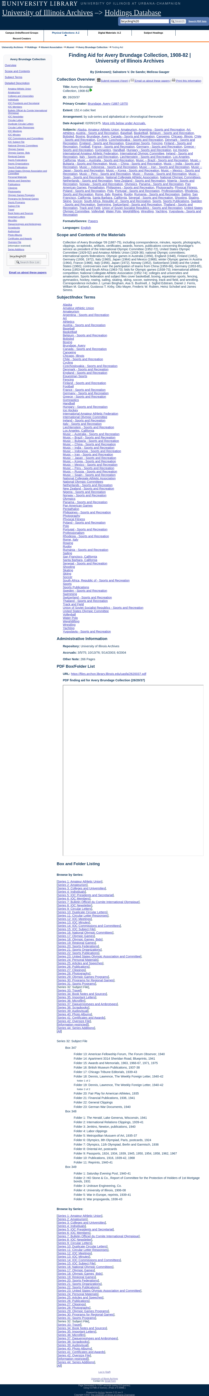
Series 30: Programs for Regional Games (85, 980)
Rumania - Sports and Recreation (157, 194)
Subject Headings (153, 32)
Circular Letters (15, 120)
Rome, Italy (102, 194)
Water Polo (113, 211)
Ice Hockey (180, 150)
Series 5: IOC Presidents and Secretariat (85, 895)
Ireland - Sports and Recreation (84, 420)
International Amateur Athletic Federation (90, 153)
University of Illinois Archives (47, 13)
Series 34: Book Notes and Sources (81, 994)
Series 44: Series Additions (75, 1028)
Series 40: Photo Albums (74, 1014)
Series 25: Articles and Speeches (79, 963)
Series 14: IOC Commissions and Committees (88, 925)
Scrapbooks (14, 227)
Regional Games (16, 156)
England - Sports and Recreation (101, 143)
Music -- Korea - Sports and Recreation (132, 170)
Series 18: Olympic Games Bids (79, 939)
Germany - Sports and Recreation (159, 146)
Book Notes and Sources (20, 213)
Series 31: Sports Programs (76, 983)
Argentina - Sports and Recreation (162, 129)
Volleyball (97, 211)
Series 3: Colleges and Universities (81, 888)
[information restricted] (72, 1024)
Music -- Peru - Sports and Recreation (105, 174)
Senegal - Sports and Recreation (151, 197)
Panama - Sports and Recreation (161, 184)
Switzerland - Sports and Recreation (137, 204)
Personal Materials (17, 177)
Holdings (32, 47)
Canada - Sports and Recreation (133, 136)
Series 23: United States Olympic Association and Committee (98, 956)
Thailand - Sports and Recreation (85, 601)
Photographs (14, 191)
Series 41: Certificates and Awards (80, 1017)
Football (84, 146)
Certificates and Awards (20, 238)
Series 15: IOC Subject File (75, 929)
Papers (93, 221)
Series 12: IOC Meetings (74, 919)
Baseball (126, 133)
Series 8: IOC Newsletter (74, 905)
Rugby (128, 194)
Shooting (181, 197)
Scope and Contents (17, 71)
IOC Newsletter (15, 116)
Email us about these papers (27, 272)
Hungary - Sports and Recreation (148, 150)
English (86, 227)
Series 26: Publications (73, 966)
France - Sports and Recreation (113, 146)
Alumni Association (51, 47)
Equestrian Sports (138, 143)
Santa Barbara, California (109, 197)
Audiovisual (14, 231)
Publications (14, 184)
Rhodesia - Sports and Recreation (86, 536)
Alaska (81, 129)
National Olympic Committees (23, 145)
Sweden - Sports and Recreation (85, 590)
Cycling (102, 139)
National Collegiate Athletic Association (132, 177)
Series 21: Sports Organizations (79, 949)
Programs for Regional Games (23, 198)
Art (188, 129)
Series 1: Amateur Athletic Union (79, 881)
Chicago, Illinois (182, 136)
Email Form (110, 1381)
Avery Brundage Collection (93, 47)
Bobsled (68, 136)
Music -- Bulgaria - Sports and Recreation (91, 441)
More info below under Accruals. (124, 123)
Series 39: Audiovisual (72, 1011)
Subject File (14, 206)
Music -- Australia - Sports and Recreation (105, 160)
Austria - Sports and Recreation (97, 133)
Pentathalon (96, 187)
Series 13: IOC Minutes (73, 922)
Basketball (141, 133)
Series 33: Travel (68, 990)
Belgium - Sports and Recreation (172, 133)
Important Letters (16, 217)
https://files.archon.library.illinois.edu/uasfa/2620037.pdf (108, 674)
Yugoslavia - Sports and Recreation (87, 631)
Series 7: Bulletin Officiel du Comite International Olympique (98, 902)
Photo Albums (15, 235)
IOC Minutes (14, 134)
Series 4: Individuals (71, 891)
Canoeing (163, 136)
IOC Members (15, 107)
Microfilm (12, 220)
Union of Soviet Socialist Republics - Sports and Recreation (142, 208)
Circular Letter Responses (21, 127)
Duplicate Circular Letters (21, 124)
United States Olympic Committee (86, 611)
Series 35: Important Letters (76, 997)
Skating (194, 197)
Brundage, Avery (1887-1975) (108, 103)
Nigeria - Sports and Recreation (84, 492)
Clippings (12, 188)
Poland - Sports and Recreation (84, 191)
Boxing (80, 136)
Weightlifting (131, 211)
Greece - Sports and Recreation (84, 396)
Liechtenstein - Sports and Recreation (145, 157)
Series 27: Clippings (71, 970)
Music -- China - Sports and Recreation (135, 163)
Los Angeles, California (78, 430)
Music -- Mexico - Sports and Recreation (90, 464)
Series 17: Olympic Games (75, 936)
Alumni (70, 47)
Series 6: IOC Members (73, 898)
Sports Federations (17, 160)
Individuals (13, 99)
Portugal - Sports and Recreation (137, 191)
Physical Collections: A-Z (65, 32)
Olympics (131, 184)
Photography (164, 187)
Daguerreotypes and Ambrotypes (24, 224)
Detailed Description (17, 83)
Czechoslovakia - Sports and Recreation (136, 139)
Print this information (186, 80)
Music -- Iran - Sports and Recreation (164, 167)
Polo (110, 191)
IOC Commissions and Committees (25, 138)
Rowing (117, 194)
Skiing (67, 201)
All (59, 1031)
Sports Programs (16, 202)
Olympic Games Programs (21, 195)
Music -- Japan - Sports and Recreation (89, 458)
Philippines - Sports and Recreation (130, 187)
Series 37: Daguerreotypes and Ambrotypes (87, 1004)
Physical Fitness (186, 187)
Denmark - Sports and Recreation (85, 369)
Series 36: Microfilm (70, 1000)
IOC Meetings (15, 131)
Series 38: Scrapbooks (72, 1007)
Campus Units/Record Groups (22, 32)
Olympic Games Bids (19, 152)
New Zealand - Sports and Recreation (140, 180)
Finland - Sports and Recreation (84, 383)
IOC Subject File (16, 142)
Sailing (185, 194)
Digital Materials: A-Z (109, 32)
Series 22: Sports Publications (77, 953)
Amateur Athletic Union (19, 88)
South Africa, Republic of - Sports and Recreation (117, 201)
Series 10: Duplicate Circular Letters (81, 912)
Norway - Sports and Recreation (101, 184)
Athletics (68, 133)
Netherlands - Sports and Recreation (88, 180)
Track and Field (89, 208)
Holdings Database (133, 13)
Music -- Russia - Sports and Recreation (159, 174)
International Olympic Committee (142, 153)
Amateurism (14, 92)
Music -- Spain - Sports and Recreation (89, 475)
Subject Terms (13, 77)
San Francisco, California (80, 556)
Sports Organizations (18, 163)
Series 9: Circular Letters (74, 908)
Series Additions (16, 249)
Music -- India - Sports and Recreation (88, 447)
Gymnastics (103, 150)
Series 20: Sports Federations (77, 946)
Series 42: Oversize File (73, 1021)
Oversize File (14, 242)
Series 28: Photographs (73, 973)
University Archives (12, 47)
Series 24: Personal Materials (77, 960)
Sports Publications (17, 167)
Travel (11, 209)
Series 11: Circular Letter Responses (82, 915)
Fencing (157, 143)
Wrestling (147, 211)
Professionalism (172, 191)
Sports (156, 201)
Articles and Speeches (19, 180)
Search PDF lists (197, 21)
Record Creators (22, 38)
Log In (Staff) (104, 1372)
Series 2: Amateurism (72, 885)
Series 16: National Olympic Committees (84, 932)
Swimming (104, 204)
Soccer (77, 201)
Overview (10, 65)
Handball (119, 150)
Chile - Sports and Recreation (83, 359)
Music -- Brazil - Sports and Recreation (162, 160)
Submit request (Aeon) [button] (113, 80)
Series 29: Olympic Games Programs (82, 977)
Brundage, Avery (98, 136)
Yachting (161, 211)
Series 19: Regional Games (76, 942)
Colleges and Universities (21, 96)
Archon (101, 1392)
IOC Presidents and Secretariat (23, 103)
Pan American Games (78, 505)
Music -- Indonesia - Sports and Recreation (108, 167)
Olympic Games (16, 149)
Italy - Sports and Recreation (98, 157)
